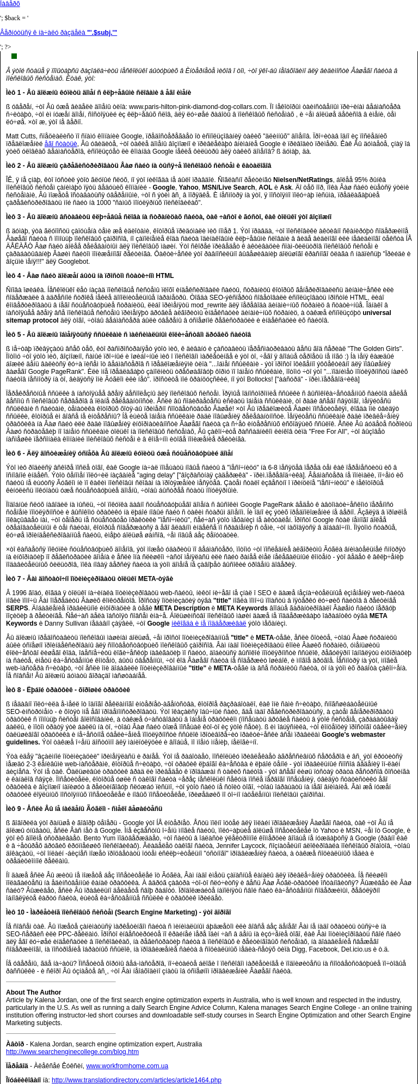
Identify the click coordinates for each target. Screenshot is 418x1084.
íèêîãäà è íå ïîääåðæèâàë (208, 623)
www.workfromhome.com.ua (127, 1066)
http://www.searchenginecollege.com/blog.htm (72, 1052)
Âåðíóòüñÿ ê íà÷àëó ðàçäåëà (58, 33)
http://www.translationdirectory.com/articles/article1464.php (137, 1080)
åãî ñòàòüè (61, 144)
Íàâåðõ (10, 4)
